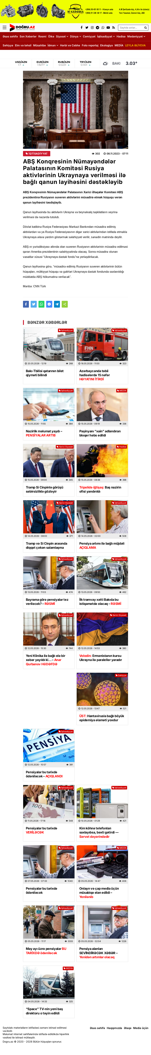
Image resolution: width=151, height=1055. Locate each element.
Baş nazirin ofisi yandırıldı (100, 489)
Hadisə (121, 36)
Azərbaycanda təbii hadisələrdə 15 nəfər (94, 375)
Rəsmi (42, 36)
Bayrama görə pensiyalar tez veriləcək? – (47, 602)
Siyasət (61, 36)
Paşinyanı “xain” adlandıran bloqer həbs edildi (100, 433)
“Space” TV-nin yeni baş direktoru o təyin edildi (44, 1011)
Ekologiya (106, 45)
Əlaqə (127, 1028)
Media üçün (140, 1028)
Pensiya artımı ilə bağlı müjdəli (101, 545)
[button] (65, 304)
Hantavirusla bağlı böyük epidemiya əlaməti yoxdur (101, 718)
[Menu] (6, 27)
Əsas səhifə (10, 36)
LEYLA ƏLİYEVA (135, 45)
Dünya (74, 36)
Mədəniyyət (135, 36)
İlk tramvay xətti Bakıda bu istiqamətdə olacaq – (100, 602)
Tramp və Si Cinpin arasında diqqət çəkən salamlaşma (46, 545)
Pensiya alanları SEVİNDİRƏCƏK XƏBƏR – (98, 953)
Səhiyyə (8, 45)
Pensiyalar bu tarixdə (41, 830)
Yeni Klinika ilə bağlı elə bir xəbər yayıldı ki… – (45, 660)
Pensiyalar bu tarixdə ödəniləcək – (44, 774)
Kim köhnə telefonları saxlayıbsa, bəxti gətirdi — (99, 832)
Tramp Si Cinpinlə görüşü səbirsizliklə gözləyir (44, 489)
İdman (52, 45)
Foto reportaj (90, 45)
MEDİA (119, 45)
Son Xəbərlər (28, 36)
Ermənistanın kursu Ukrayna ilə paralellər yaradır (100, 658)
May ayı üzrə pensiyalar (46, 951)
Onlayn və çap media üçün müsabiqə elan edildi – (99, 893)
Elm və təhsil (23, 45)
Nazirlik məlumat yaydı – (44, 433)
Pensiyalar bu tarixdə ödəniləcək (41, 890)
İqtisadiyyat (104, 36)
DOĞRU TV (10, 54)
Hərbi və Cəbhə (70, 45)
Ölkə (51, 36)
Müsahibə (39, 45)
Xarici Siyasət (65, 446)
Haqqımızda (114, 1028)
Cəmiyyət (89, 36)
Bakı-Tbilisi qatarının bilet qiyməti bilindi (45, 373)
